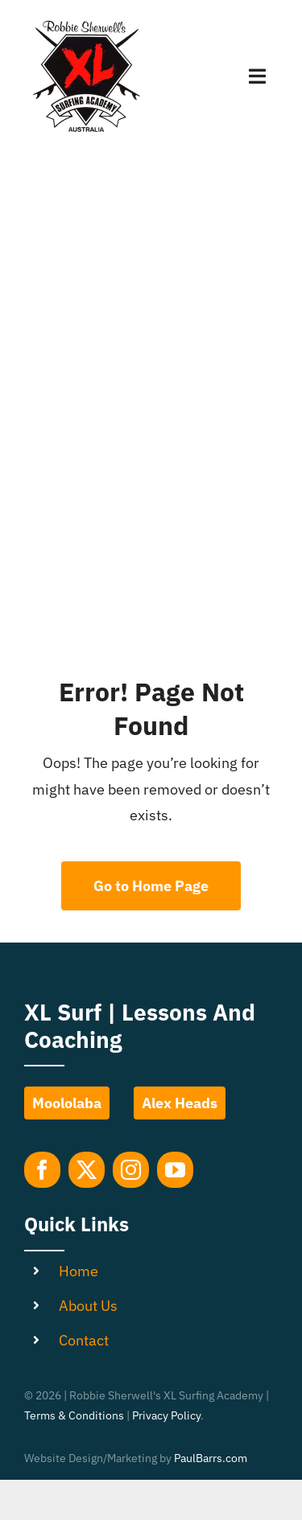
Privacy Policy (166, 1415)
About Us (88, 1305)
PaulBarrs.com (210, 1458)
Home (78, 1271)
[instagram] (131, 1170)
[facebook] (42, 1170)
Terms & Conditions (74, 1415)
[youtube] (175, 1170)
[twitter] (86, 1170)
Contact (84, 1340)
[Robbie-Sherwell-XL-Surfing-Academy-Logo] (84, 23)
